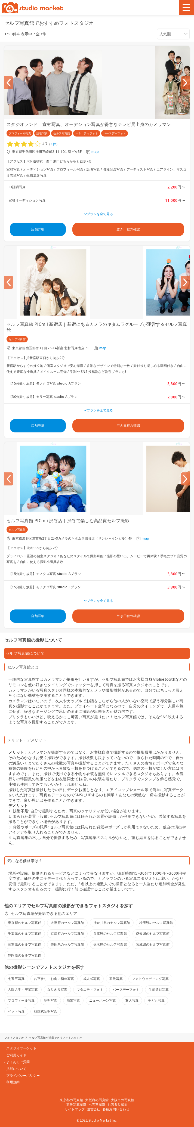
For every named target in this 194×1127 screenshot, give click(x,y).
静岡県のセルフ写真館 (24, 955)
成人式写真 (91, 978)
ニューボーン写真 (102, 1000)
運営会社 (93, 1109)
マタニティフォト (90, 989)
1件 (53, 144)
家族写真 (116, 978)
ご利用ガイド (16, 1055)
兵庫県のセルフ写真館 (110, 933)
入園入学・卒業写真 (23, 989)
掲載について (16, 1069)
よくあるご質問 (18, 1062)
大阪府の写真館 (97, 1100)
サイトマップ (75, 1109)
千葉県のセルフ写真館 (24, 933)
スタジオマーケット (21, 1048)
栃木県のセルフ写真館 (110, 944)
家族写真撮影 (76, 1104)
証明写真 (50, 1000)
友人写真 (131, 1000)
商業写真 (73, 1000)
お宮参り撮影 (117, 1104)
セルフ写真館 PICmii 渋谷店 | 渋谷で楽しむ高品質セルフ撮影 (68, 521)
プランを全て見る (100, 214)
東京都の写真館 (71, 1100)
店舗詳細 (37, 229)
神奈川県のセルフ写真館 (111, 922)
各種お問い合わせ (116, 1109)
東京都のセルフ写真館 (24, 922)
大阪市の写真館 (122, 1100)
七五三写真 (16, 978)
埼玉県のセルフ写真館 (156, 922)
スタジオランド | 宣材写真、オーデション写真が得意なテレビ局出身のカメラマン (89, 124)
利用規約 (13, 1082)
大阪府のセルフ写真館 (67, 922)
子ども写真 (156, 1000)
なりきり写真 (57, 989)
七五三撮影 (97, 1104)
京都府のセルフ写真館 (67, 933)
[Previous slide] (8, 82)
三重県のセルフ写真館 (24, 944)
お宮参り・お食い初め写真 (54, 978)
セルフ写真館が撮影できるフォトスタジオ (55, 1037)
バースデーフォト (126, 989)
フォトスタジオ (14, 1037)
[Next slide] (185, 82)
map (95, 152)
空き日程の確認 (128, 229)
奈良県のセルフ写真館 (67, 944)
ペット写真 (16, 1011)
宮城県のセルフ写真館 (153, 944)
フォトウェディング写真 (150, 978)
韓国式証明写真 (45, 1011)
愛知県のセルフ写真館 (153, 933)
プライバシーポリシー (23, 1075)
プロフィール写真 (21, 1000)
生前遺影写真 (159, 989)
